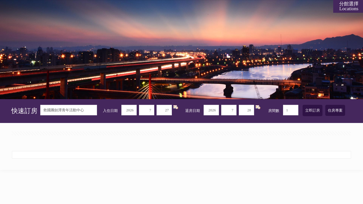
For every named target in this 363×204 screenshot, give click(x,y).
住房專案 (335, 110)
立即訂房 (312, 110)
